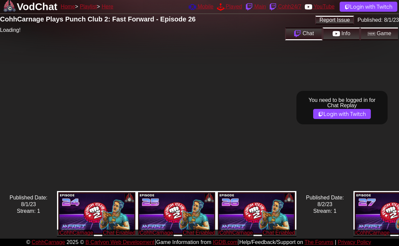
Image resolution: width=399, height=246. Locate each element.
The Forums (318, 242)
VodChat (37, 6)
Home (68, 6)
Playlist (88, 6)
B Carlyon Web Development (120, 242)
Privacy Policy (354, 242)
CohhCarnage (48, 242)
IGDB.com (225, 242)
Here (107, 6)
